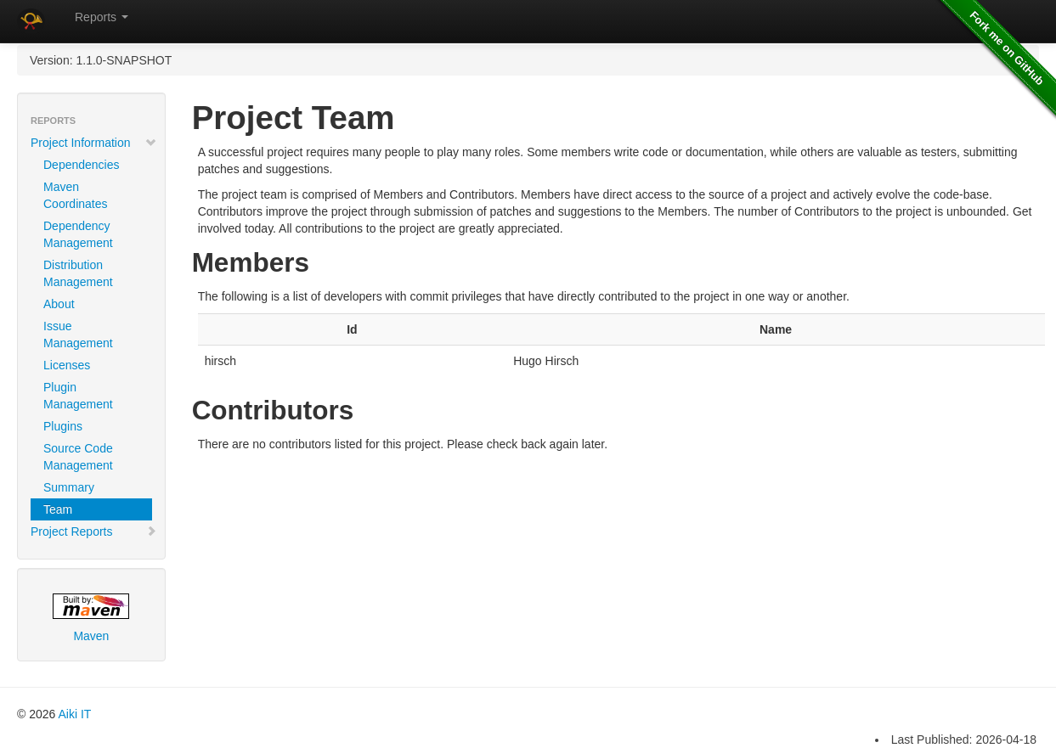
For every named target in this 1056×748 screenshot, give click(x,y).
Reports (101, 17)
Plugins (62, 426)
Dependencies (81, 165)
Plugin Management (78, 395)
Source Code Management (78, 456)
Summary (68, 487)
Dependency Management (78, 234)
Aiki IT (74, 714)
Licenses (66, 365)
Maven (91, 618)
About (59, 304)
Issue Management (78, 334)
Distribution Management (78, 273)
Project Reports (94, 531)
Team (57, 509)
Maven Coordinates (75, 195)
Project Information (94, 142)
